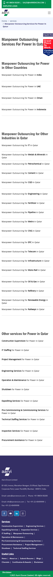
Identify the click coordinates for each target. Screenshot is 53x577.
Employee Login (10, 6)
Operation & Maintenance (12, 537)
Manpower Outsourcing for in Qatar (20, 145)
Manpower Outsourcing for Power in (22, 75)
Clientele (5, 562)
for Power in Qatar (23, 340)
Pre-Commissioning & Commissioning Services (21, 541)
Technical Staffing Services (24, 548)
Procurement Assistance (12, 544)
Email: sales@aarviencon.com (13, 496)
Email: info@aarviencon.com (13, 501)
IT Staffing (6, 533)
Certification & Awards (21, 562)
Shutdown (6, 548)
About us (13, 558)
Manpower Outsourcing (23, 533)
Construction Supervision (12, 526)
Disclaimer (38, 562)
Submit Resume (26, 558)
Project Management (34, 544)
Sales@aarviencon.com (33, 2)
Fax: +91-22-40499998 (10, 505)
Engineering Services (35, 526)
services (13, 21)
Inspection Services (29, 530)
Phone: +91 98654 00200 (38, 496)
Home (4, 21)
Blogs (38, 558)
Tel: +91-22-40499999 (35, 501)
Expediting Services (10, 530)
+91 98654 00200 (13, 2)
